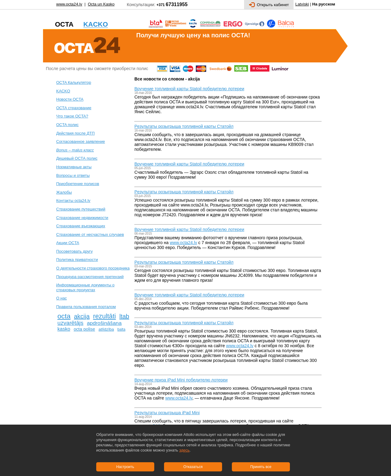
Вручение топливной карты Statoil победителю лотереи (189, 88)
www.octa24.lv (69, 4)
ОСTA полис (67, 124)
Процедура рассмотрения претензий (90, 276)
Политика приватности (77, 259)
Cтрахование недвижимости (82, 217)
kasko (63, 329)
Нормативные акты (74, 167)
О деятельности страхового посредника (93, 268)
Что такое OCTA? (72, 116)
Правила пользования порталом (86, 306)
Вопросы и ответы (73, 175)
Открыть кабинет (269, 4)
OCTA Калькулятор (73, 82)
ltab (124, 316)
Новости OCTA (69, 99)
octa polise (84, 329)
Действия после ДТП (75, 133)
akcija (82, 316)
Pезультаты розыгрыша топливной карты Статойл (183, 126)
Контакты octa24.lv (73, 200)
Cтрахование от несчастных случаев (90, 234)
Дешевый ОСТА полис (76, 158)
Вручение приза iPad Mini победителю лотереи (181, 379)
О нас (61, 298)
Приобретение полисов (77, 183)
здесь (184, 450)
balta (121, 329)
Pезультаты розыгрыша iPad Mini (167, 412)
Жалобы (64, 192)
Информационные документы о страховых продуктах (85, 287)
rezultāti (104, 316)
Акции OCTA (67, 242)
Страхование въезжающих (80, 226)
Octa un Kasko (101, 4)
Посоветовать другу (74, 251)
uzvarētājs (70, 323)
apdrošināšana (104, 323)
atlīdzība (106, 329)
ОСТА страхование (73, 108)
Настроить (125, 467)
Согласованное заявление (80, 141)
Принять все (260, 467)
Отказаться (193, 467)
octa (64, 316)
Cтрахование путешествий (80, 209)
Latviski (302, 4)
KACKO (63, 91)
